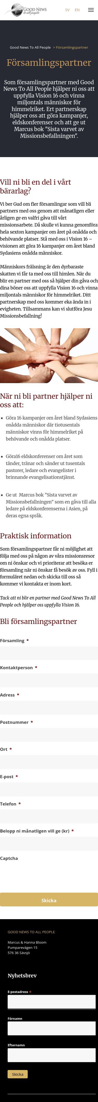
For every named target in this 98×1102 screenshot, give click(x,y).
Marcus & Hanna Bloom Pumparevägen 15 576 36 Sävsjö (27, 947)
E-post (9, 776)
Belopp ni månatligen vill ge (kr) (37, 831)
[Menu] (90, 10)
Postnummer (16, 722)
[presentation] (39, 883)
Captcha (9, 858)
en (77, 9)
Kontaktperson (18, 668)
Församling (14, 640)
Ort (6, 749)
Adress (9, 695)
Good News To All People (30, 47)
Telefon (10, 804)
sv (67, 9)
